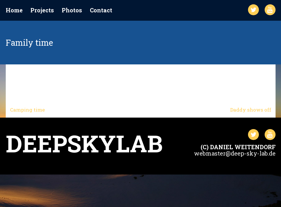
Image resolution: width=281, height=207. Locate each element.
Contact (101, 10)
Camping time (27, 109)
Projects (42, 10)
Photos (72, 10)
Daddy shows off (250, 109)
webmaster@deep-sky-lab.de (235, 153)
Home (14, 10)
